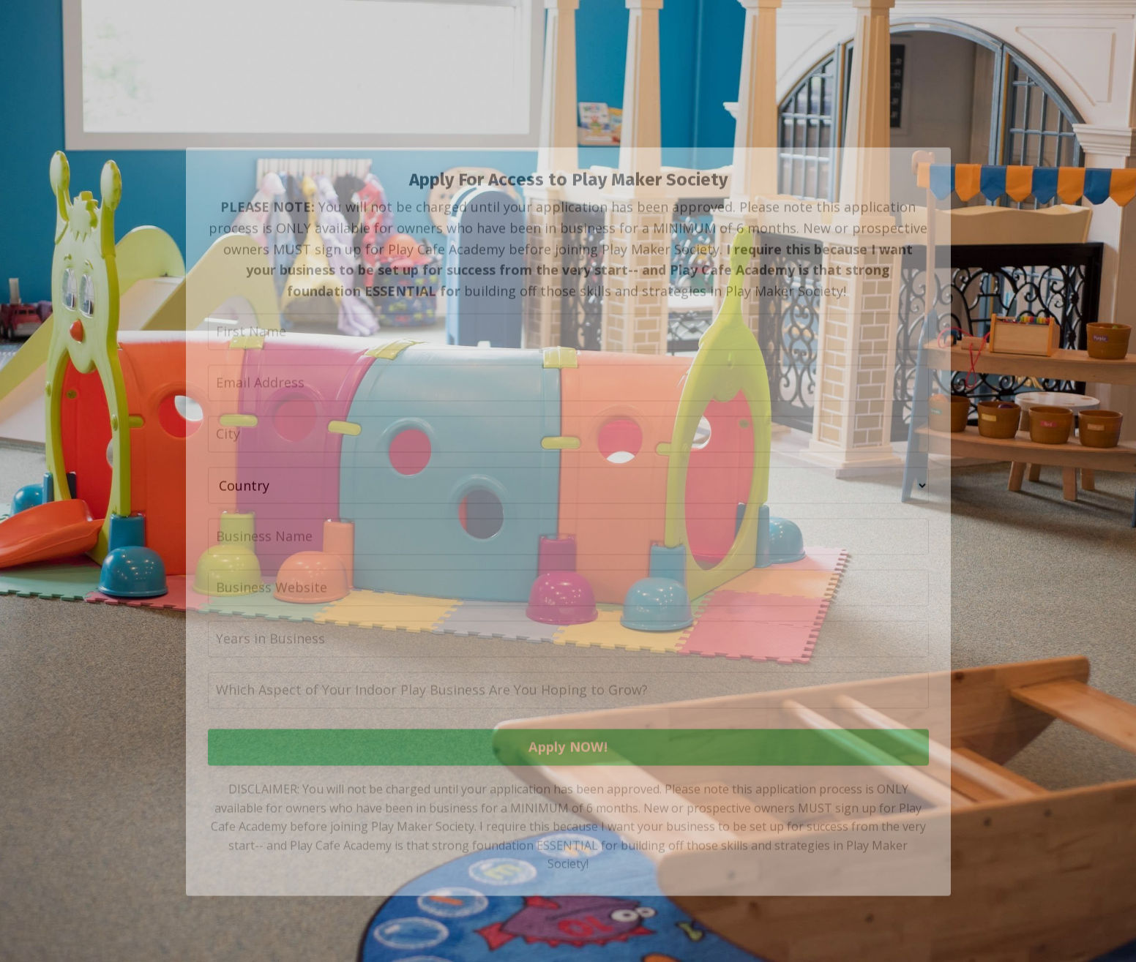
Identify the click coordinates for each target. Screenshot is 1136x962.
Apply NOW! (568, 778)
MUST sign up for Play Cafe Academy (389, 280)
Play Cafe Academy (732, 300)
